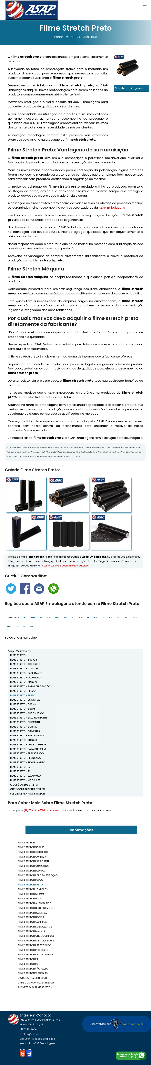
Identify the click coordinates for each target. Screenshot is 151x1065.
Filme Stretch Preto (84, 37)
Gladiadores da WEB (128, 1024)
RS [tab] (80, 617)
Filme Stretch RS (20, 771)
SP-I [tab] (57, 617)
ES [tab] (41, 617)
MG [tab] (33, 617)
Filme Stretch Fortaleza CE (27, 735)
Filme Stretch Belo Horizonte (28, 717)
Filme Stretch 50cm (22, 708)
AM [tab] (118, 617)
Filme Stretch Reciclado (25, 758)
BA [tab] (95, 617)
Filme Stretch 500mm (23, 704)
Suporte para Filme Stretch (27, 793)
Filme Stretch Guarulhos (26, 677)
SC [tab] (73, 617)
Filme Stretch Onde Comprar (28, 744)
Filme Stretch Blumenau (25, 722)
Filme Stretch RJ (20, 767)
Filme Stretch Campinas (25, 731)
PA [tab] (110, 617)
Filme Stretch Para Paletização (30, 686)
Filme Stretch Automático (27, 713)
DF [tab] (17, 626)
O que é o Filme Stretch (24, 784)
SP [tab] (48, 617)
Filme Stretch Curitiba (24, 668)
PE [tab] (88, 617)
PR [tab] (65, 617)
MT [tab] (127, 617)
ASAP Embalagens (112, 207)
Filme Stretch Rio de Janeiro (27, 762)
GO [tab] (9, 626)
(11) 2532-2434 (34, 810)
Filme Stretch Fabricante (26, 673)
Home (59, 37)
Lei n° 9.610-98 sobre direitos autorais (66, 565)
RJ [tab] (25, 617)
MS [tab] (135, 617)
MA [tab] (32, 626)
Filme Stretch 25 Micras (25, 699)
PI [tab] (24, 626)
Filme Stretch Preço (23, 691)
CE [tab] (103, 617)
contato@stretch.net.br (33, 1034)
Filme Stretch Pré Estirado (27, 753)
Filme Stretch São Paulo (25, 775)
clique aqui (58, 810)
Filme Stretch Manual (23, 682)
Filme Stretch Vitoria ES (25, 780)
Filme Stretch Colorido (25, 664)
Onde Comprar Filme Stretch (28, 789)
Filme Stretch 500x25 (23, 659)
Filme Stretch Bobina (23, 726)
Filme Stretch (18, 655)
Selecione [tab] (13, 617)
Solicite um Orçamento (131, 88)
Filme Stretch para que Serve (28, 749)
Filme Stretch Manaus (23, 740)
